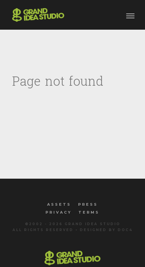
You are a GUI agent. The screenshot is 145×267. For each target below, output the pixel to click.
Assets (59, 204)
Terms (89, 212)
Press (88, 204)
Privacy (58, 212)
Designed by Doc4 (106, 230)
